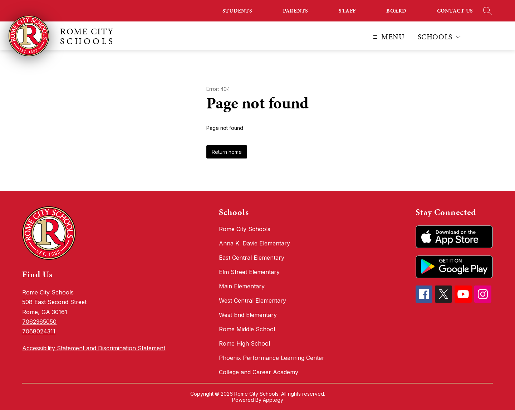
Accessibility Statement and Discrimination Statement (93, 348)
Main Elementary (242, 286)
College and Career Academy (258, 372)
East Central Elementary (251, 257)
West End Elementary (248, 314)
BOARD (396, 10)
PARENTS (295, 10)
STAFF (347, 10)
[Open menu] (387, 37)
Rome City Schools (244, 229)
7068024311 (38, 331)
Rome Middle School (247, 329)
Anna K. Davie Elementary (254, 243)
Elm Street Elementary (249, 271)
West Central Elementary (252, 300)
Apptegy (273, 400)
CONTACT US (455, 10)
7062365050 (39, 321)
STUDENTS (237, 10)
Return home (227, 152)
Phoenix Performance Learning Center (271, 357)
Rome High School (244, 343)
